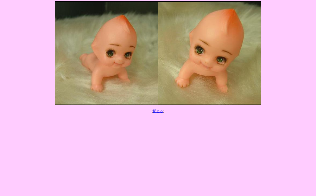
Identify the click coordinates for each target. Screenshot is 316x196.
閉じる (158, 111)
